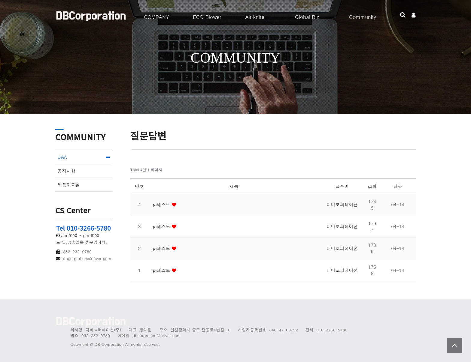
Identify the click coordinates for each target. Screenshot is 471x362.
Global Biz (307, 16)
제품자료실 (68, 184)
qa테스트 (161, 204)
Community (362, 16)
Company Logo (91, 15)
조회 (372, 186)
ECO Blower (207, 16)
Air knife (254, 16)
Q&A (62, 157)
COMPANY (156, 16)
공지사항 (66, 171)
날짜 (397, 186)
